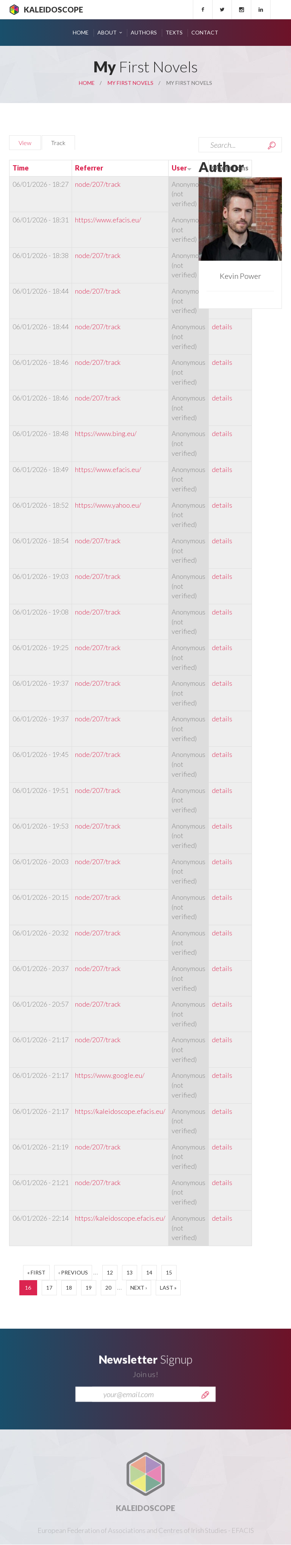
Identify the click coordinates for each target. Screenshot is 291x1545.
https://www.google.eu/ (109, 1075)
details (222, 326)
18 (69, 1287)
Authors (144, 32)
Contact (204, 32)
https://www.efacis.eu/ (108, 220)
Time (21, 168)
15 (169, 1272)
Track (63, 141)
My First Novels (130, 83)
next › (138, 1287)
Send (205, 1404)
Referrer (89, 168)
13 (130, 1272)
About (107, 32)
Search (271, 145)
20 (108, 1287)
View (25, 142)
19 (89, 1287)
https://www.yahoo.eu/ (108, 505)
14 (149, 1272)
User (182, 168)
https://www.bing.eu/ (105, 433)
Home (81, 32)
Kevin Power (240, 275)
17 (49, 1287)
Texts (174, 32)
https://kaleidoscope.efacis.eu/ (120, 1111)
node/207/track (97, 184)
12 (110, 1272)
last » (168, 1287)
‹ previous (73, 1272)
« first (36, 1272)
